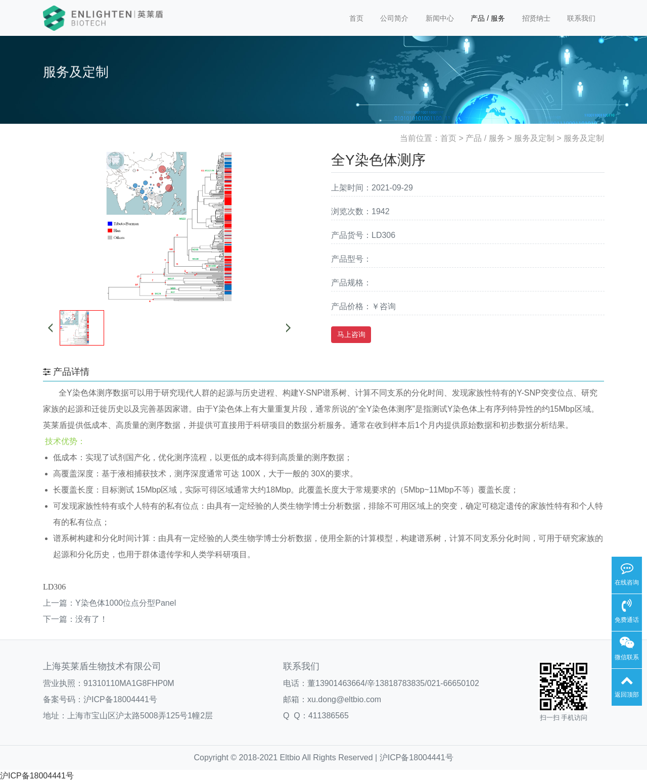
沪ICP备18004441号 (120, 699)
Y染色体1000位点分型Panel (125, 603)
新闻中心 (440, 18)
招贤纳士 (536, 18)
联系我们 (581, 18)
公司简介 (394, 18)
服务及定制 (534, 138)
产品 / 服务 (488, 18)
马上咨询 (351, 334)
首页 (356, 18)
